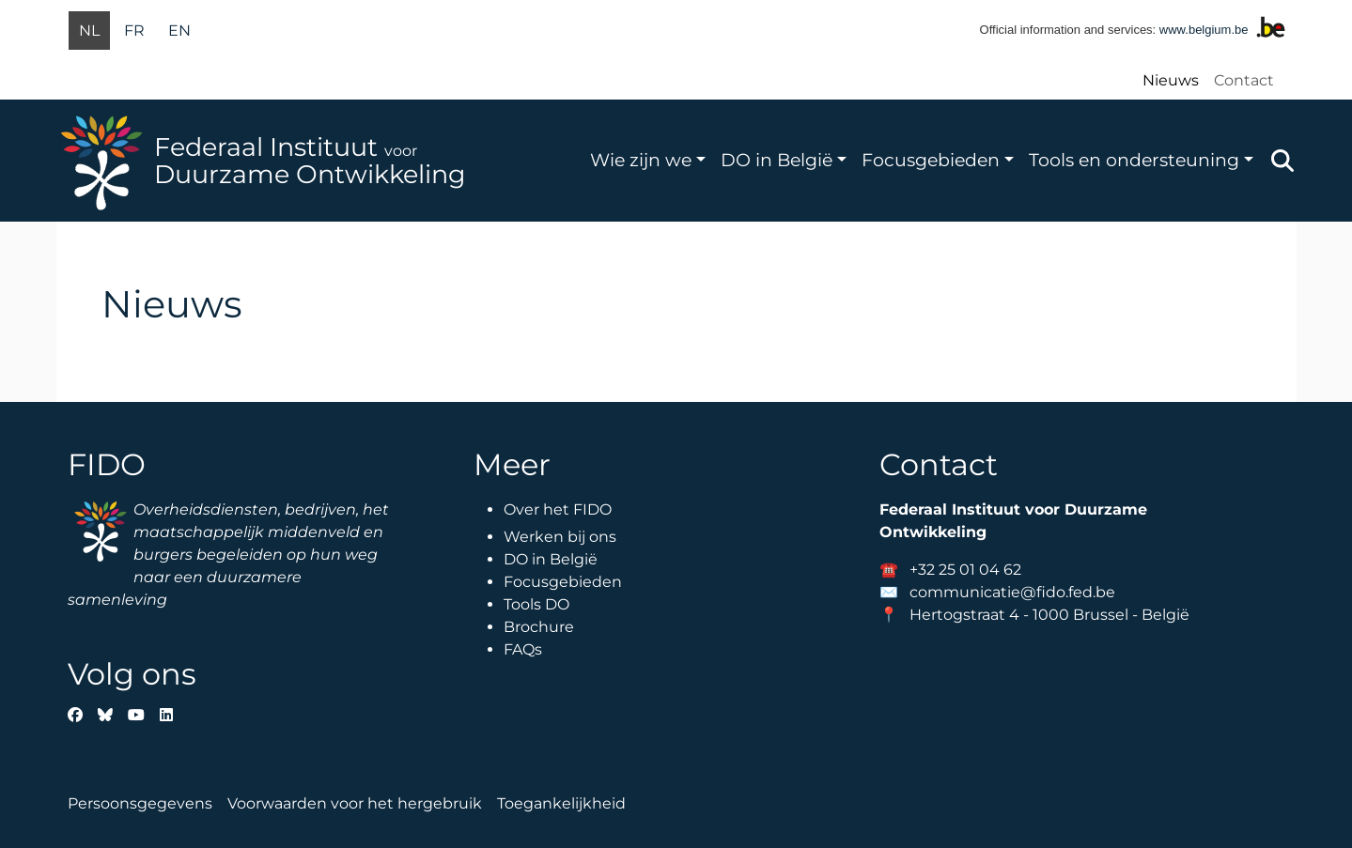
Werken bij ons (560, 537)
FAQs (523, 649)
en (179, 30)
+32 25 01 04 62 (965, 569)
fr (134, 30)
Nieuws (1170, 80)
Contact (1244, 80)
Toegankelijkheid (561, 803)
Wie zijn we (641, 159)
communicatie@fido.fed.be (1012, 592)
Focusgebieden (931, 159)
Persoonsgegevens (140, 803)
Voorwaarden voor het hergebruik (354, 803)
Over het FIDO (558, 509)
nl (89, 30)
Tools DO (536, 604)
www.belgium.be (1204, 30)
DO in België (776, 159)
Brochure (539, 627)
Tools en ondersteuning (1134, 159)
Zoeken (1282, 160)
